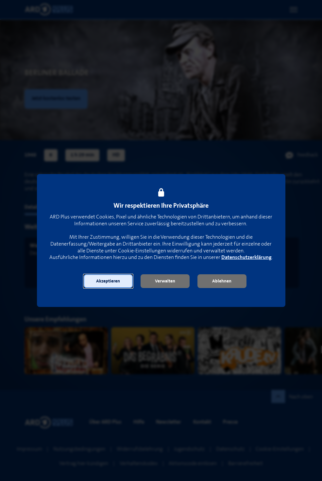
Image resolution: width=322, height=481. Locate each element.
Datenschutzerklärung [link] (246, 257)
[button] (108, 281)
